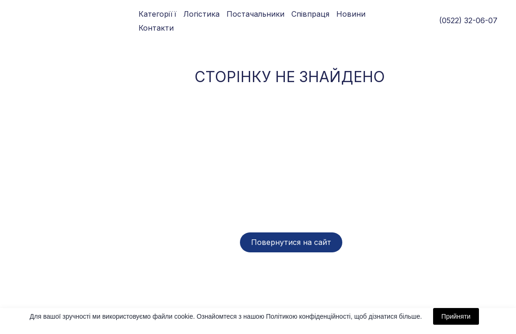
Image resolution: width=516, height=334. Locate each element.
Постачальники (255, 14)
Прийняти (456, 316)
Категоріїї (157, 14)
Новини (350, 14)
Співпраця (310, 14)
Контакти (156, 27)
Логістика (201, 14)
